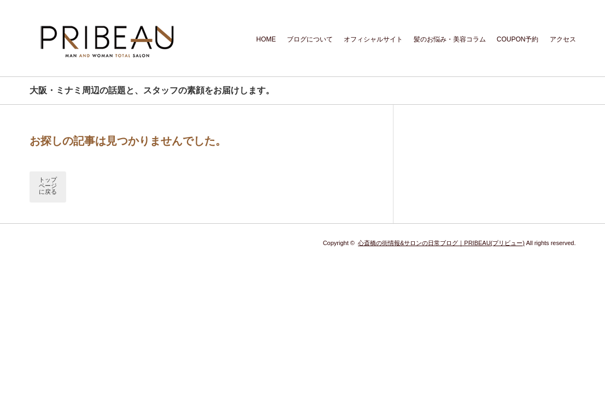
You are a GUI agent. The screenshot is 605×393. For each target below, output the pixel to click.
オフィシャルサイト (373, 39)
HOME (266, 39)
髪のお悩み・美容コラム (450, 39)
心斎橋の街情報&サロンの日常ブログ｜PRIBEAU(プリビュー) (441, 243)
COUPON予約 (518, 39)
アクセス (563, 39)
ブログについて (310, 39)
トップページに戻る (48, 185)
